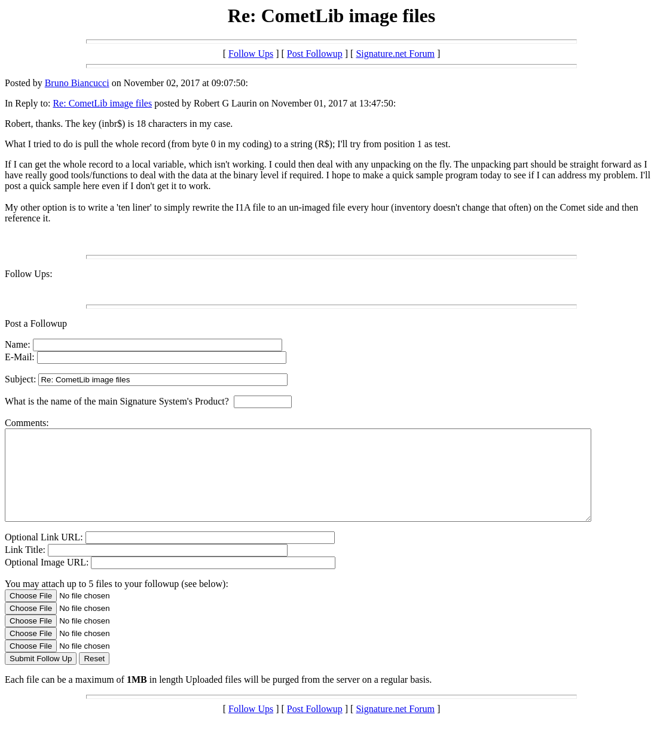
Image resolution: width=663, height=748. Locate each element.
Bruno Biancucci (77, 83)
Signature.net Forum (395, 53)
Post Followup (315, 53)
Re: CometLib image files (102, 103)
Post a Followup (36, 323)
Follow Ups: (29, 274)
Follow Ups (250, 53)
